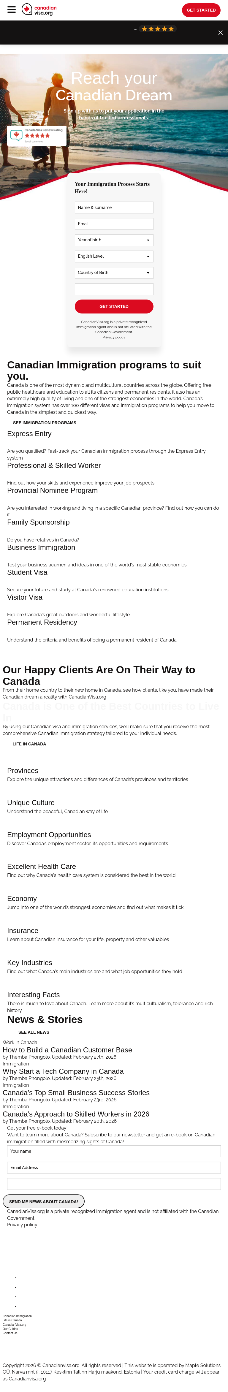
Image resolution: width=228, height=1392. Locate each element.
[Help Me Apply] (114, 446)
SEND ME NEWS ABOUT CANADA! (43, 1201)
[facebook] (23, 1277)
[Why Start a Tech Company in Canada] (114, 1071)
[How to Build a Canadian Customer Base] (114, 1050)
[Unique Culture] (114, 799)
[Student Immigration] (114, 580)
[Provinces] (114, 767)
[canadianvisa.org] (39, 9)
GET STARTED (114, 306)
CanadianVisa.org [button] (14, 1324)
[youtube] (23, 1306)
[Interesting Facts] (114, 994)
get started (201, 10)
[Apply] (114, 630)
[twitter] (23, 1287)
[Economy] (114, 895)
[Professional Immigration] (114, 474)
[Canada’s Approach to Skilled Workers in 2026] (114, 1114)
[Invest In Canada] (114, 556)
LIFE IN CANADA (29, 744)
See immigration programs (44, 422)
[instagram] (23, 1296)
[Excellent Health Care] (114, 863)
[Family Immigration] (114, 530)
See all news (33, 1032)
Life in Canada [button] (12, 1320)
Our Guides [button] (10, 1329)
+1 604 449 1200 (18, 1341)
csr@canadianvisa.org (24, 1349)
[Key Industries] (114, 959)
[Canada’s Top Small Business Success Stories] (114, 1092)
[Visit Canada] (114, 605)
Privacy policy (114, 337)
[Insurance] (114, 927)
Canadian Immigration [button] (17, 1316)
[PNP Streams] (114, 502)
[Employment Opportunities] (114, 831)
